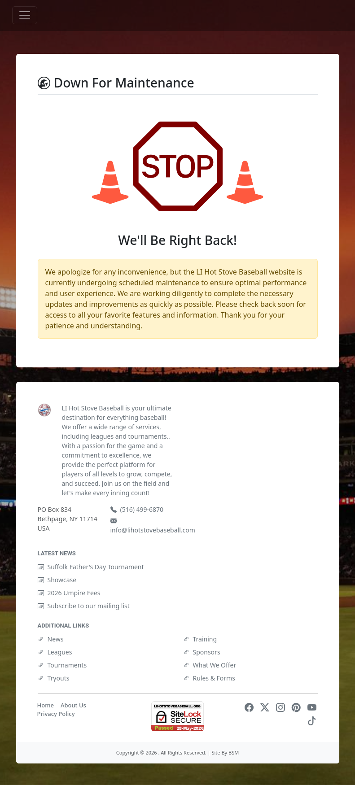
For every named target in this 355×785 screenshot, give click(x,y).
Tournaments (62, 665)
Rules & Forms (209, 678)
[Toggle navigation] (24, 15)
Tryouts (54, 678)
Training (200, 639)
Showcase (57, 580)
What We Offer (210, 665)
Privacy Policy (56, 714)
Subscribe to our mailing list (84, 606)
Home (45, 705)
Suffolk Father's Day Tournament (91, 567)
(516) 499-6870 (137, 509)
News (51, 639)
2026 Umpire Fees (69, 593)
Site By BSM (225, 752)
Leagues (55, 652)
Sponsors (201, 652)
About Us (73, 705)
